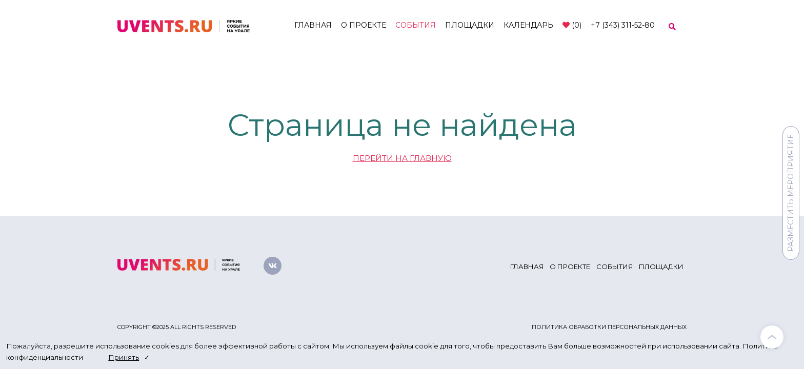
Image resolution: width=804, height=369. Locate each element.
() (571, 25)
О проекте (363, 25)
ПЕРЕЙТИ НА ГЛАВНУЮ (402, 158)
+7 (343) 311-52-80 (623, 25)
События (415, 25)
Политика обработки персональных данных (609, 327)
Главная (313, 25)
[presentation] (771, 336)
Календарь (528, 25)
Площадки (469, 25)
